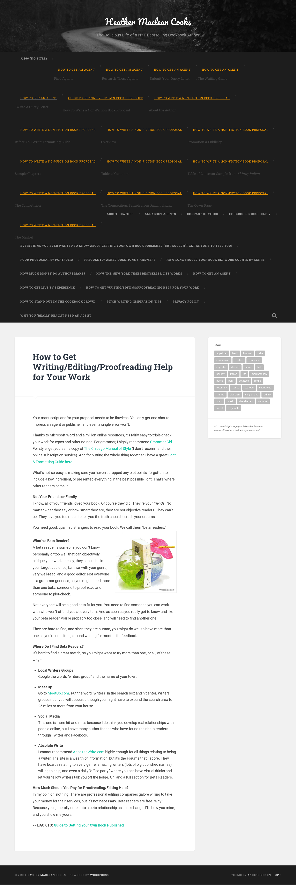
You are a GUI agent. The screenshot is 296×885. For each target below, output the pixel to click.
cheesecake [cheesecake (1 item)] (222, 360)
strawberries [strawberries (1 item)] (246, 401)
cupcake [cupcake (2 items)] (221, 367)
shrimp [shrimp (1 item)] (220, 395)
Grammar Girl (161, 442)
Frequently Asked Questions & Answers (119, 260)
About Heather (120, 214)
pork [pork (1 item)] (230, 381)
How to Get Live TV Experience (47, 288)
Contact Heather (202, 214)
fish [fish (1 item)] (259, 367)
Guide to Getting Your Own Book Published (89, 825)
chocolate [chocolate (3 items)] (254, 360)
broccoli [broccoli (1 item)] (247, 353)
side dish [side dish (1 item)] (235, 395)
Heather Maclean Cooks (148, 21)
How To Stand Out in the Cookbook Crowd (58, 302)
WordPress (99, 875)
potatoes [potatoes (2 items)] (244, 381)
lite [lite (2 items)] (244, 374)
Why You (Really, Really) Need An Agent (55, 316)
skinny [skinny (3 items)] (267, 395)
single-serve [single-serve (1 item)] (251, 395)
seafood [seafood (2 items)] (249, 388)
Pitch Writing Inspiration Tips (134, 302)
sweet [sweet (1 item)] (219, 408)
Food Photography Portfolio (46, 260)
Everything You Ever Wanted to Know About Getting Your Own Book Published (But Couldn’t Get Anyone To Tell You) (126, 246)
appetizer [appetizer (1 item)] (221, 353)
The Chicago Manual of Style (107, 449)
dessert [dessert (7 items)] (235, 367)
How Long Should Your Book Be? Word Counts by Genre (215, 260)
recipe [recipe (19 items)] (257, 381)
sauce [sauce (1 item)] (235, 388)
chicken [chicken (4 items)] (239, 360)
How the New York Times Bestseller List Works (139, 274)
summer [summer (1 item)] (262, 401)
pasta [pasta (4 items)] (219, 381)
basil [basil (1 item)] (235, 353)
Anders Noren (259, 875)
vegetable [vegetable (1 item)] (233, 408)
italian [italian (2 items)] (233, 374)
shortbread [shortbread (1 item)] (265, 388)
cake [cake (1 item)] (260, 353)
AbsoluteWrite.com (88, 752)
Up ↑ (278, 875)
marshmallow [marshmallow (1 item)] (259, 374)
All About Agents (160, 214)
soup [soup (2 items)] (219, 401)
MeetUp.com (58, 693)
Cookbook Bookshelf (248, 214)
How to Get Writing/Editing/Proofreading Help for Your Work (142, 288)
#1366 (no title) (33, 59)
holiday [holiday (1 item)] (220, 374)
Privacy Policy (186, 302)
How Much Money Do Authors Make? (52, 274)
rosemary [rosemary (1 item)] (221, 388)
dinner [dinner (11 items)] (248, 367)
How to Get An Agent (212, 274)
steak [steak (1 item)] (231, 401)
